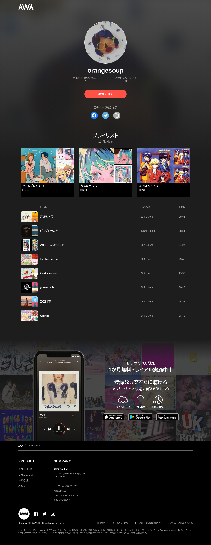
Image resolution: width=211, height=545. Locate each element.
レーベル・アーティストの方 (66, 495)
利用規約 (101, 523)
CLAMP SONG (148, 185)
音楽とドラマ (48, 216)
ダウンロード (25, 469)
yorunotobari (48, 287)
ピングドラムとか (50, 230)
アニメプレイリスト (33, 185)
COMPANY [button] (62, 461)
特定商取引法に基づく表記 (180, 523)
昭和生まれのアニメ (52, 245)
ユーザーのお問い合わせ (65, 486)
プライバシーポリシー (122, 523)
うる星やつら (88, 185)
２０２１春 (45, 301)
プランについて (26, 474)
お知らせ (23, 480)
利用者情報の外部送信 (149, 523)
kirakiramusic (49, 273)
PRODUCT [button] (26, 461)
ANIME (44, 315)
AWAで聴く (105, 94)
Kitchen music (49, 259)
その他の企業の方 (62, 500)
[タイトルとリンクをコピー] (116, 115)
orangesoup (34, 445)
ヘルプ (22, 486)
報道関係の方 (60, 491)
